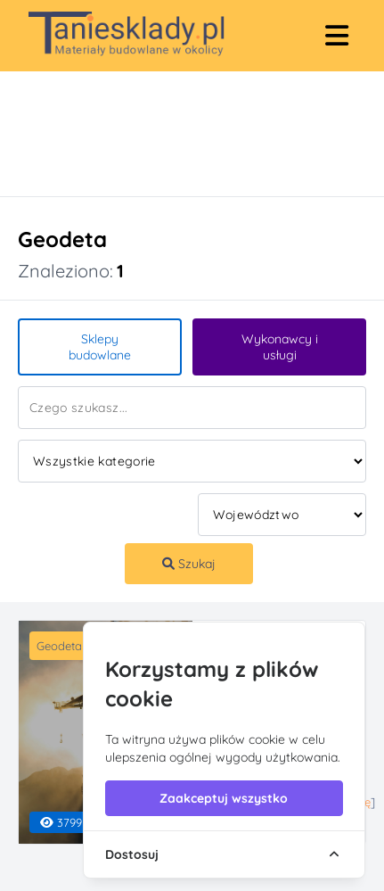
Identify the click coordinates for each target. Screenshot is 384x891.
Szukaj (189, 564)
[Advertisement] (174, 133)
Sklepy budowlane (100, 347)
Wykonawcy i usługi (279, 347)
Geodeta (59, 646)
